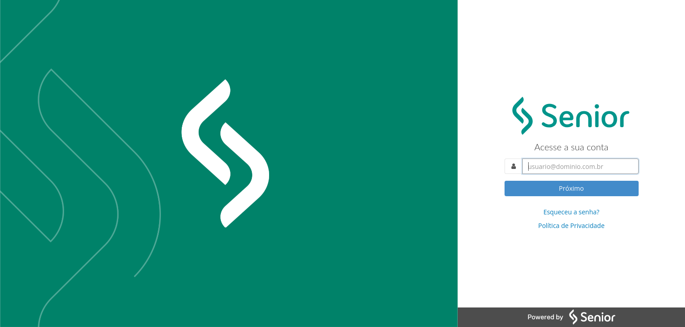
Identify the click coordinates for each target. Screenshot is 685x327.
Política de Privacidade (571, 225)
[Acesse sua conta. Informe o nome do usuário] (580, 166)
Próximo (571, 188)
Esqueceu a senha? (571, 212)
